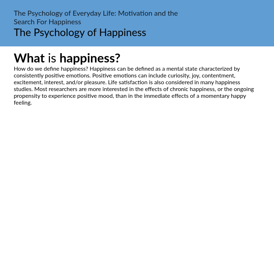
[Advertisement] (137, 173)
